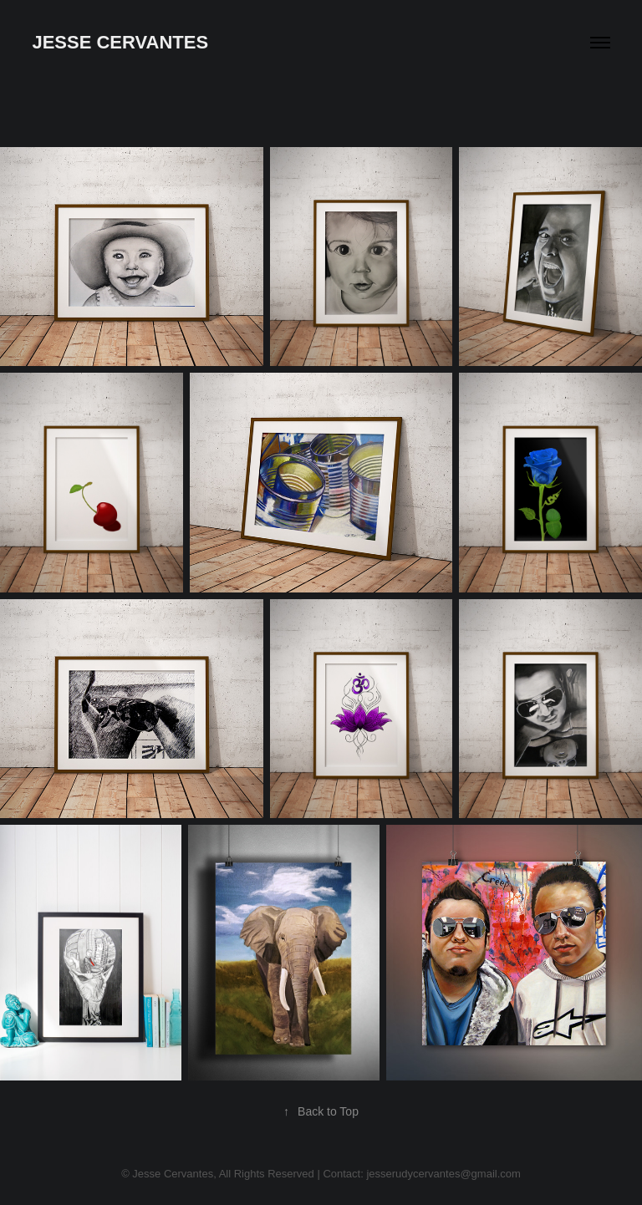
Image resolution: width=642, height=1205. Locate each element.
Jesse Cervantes (120, 42)
